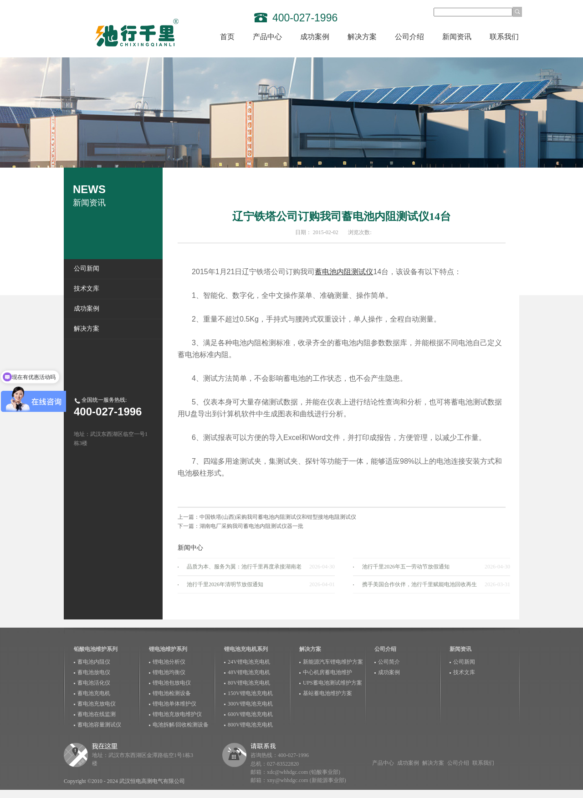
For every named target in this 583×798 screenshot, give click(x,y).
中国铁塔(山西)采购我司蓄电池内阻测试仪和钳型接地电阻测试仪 (277, 517)
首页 (227, 37)
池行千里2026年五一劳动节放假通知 (406, 566)
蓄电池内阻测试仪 (344, 272)
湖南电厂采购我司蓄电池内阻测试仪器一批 (251, 526)
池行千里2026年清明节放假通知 (225, 584)
